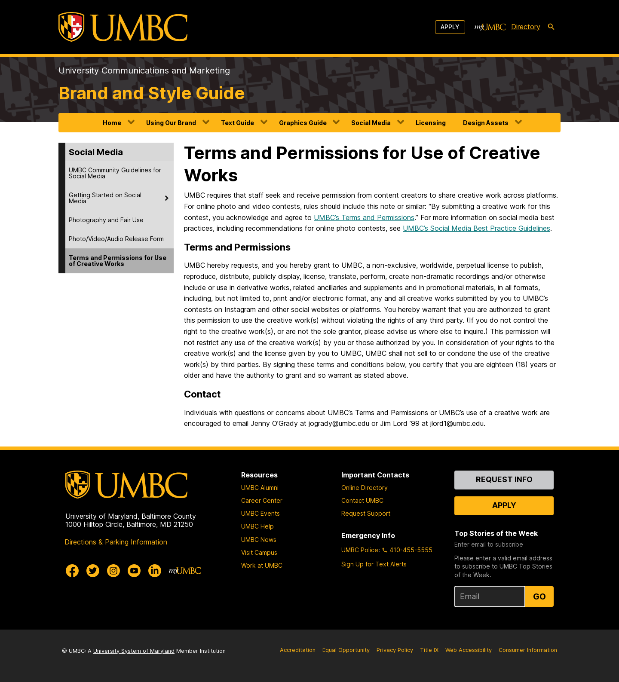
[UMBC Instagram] (113, 570)
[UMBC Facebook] (72, 570)
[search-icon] (551, 27)
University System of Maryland (134, 651)
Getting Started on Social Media (105, 198)
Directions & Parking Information (115, 542)
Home (112, 122)
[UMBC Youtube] (134, 570)
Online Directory (364, 487)
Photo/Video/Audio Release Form (116, 238)
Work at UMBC (261, 565)
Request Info (504, 479)
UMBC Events (260, 513)
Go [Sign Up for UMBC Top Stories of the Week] (539, 596)
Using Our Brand (171, 122)
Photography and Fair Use (106, 219)
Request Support (365, 513)
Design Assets (486, 122)
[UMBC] (123, 27)
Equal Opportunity (346, 650)
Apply (450, 27)
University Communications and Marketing (144, 70)
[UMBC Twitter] (92, 570)
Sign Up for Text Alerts (374, 564)
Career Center (261, 500)
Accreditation (298, 650)
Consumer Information (528, 650)
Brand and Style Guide (151, 93)
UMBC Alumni (260, 487)
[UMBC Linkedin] (154, 570)
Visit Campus (259, 552)
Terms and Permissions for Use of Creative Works (117, 260)
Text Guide (237, 122)
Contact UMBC (362, 500)
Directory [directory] (525, 26)
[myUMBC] (490, 27)
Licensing (431, 122)
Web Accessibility (468, 650)
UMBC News (258, 539)
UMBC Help (257, 526)
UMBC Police (359, 550)
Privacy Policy (395, 650)
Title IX (429, 650)
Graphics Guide (303, 122)
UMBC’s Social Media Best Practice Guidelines (476, 228)
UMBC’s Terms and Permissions (364, 217)
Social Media (371, 122)
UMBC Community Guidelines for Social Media (115, 173)
